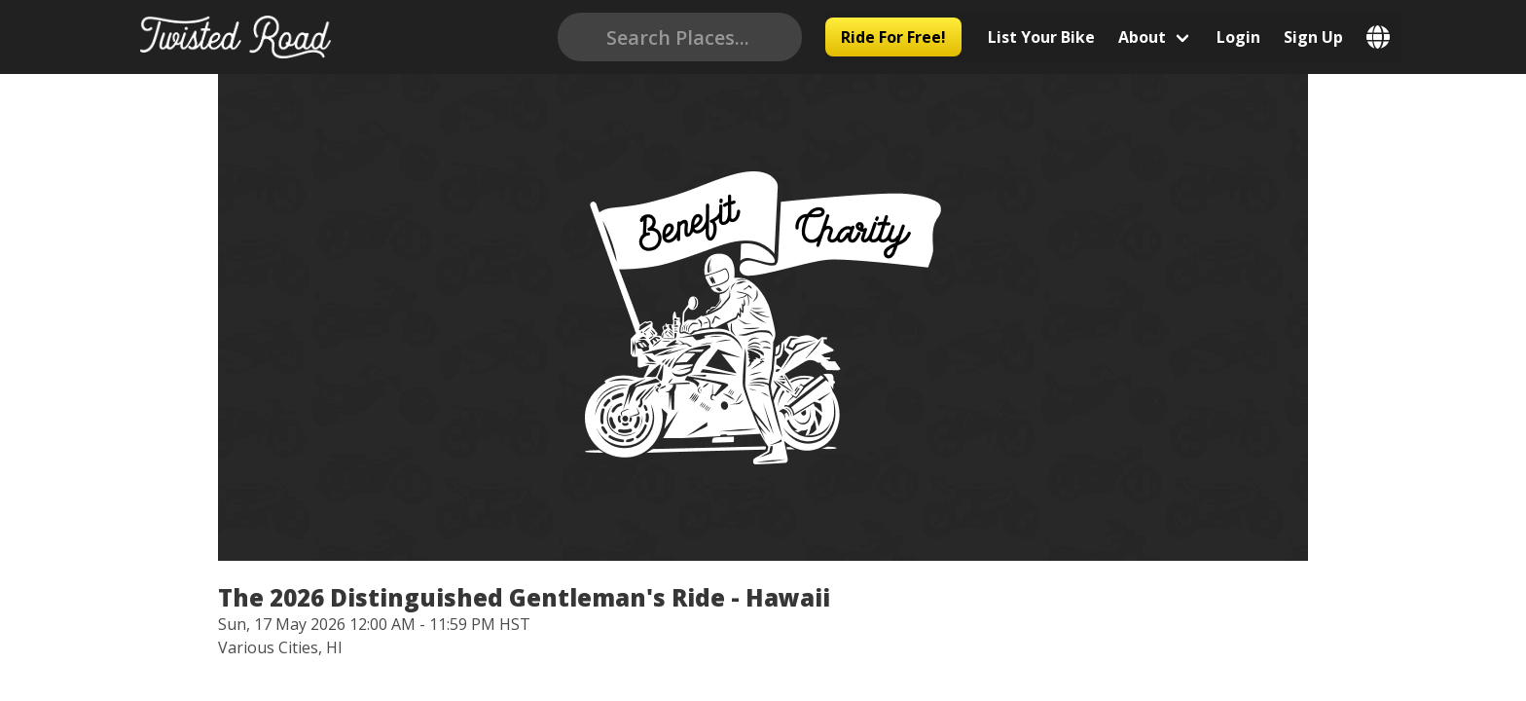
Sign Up (1329, 37)
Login (1254, 37)
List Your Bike (1056, 37)
